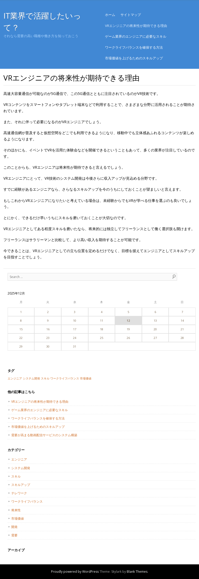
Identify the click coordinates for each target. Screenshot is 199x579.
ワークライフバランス (27, 501)
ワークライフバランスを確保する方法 (134, 47)
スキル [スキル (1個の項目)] (45, 378)
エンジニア (19, 459)
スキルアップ (20, 484)
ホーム (110, 14)
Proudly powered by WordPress (75, 571)
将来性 (16, 510)
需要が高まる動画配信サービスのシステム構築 (44, 435)
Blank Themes (137, 571)
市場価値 (17, 518)
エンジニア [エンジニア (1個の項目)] (15, 378)
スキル (16, 476)
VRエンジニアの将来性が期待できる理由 (136, 25)
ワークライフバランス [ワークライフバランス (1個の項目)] (64, 378)
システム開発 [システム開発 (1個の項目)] (31, 378)
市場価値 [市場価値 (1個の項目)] (85, 378)
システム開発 (20, 468)
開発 (14, 527)
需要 (14, 535)
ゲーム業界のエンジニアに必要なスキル (135, 36)
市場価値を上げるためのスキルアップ (134, 58)
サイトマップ (130, 14)
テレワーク (19, 493)
